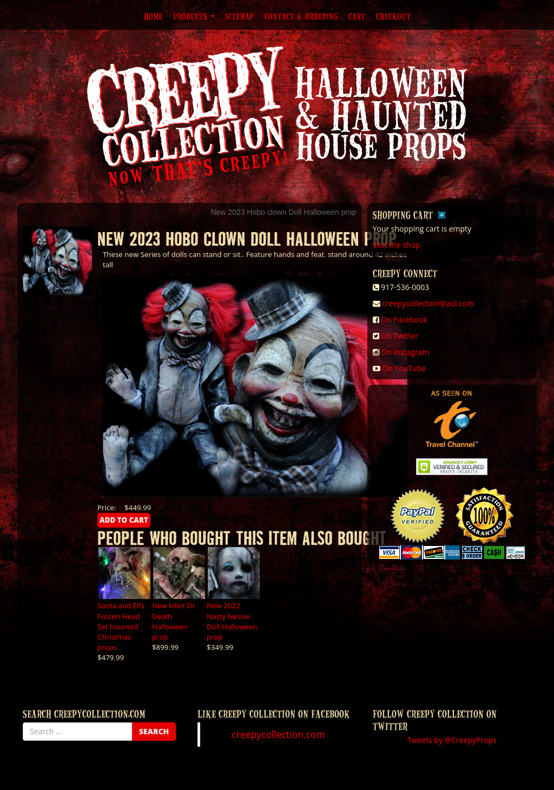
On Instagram (405, 352)
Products (194, 16)
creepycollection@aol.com (428, 303)
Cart (356, 16)
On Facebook (404, 319)
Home (153, 16)
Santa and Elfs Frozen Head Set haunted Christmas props (120, 626)
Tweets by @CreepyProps (452, 740)
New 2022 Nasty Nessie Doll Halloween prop (232, 621)
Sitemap (240, 16)
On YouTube (404, 368)
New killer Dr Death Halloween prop (173, 621)
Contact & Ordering (301, 16)
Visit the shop (396, 245)
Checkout (393, 16)
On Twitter (399, 336)
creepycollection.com (278, 734)
